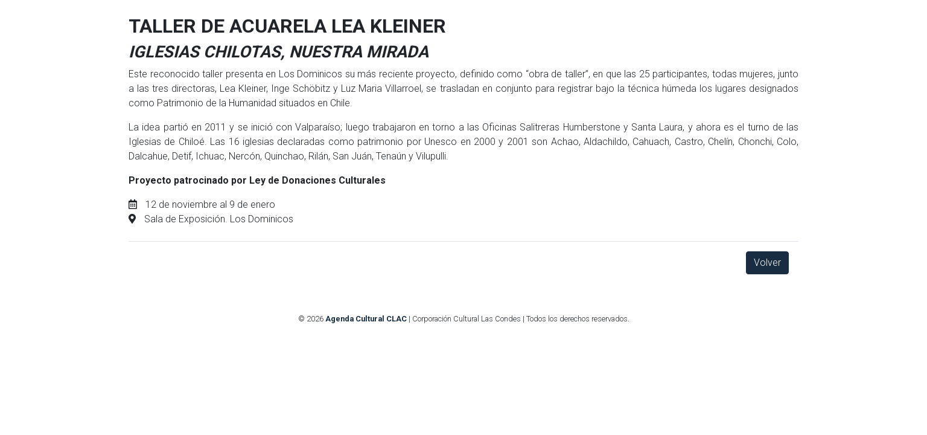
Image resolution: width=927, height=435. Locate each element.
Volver (767, 262)
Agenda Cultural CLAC (366, 318)
